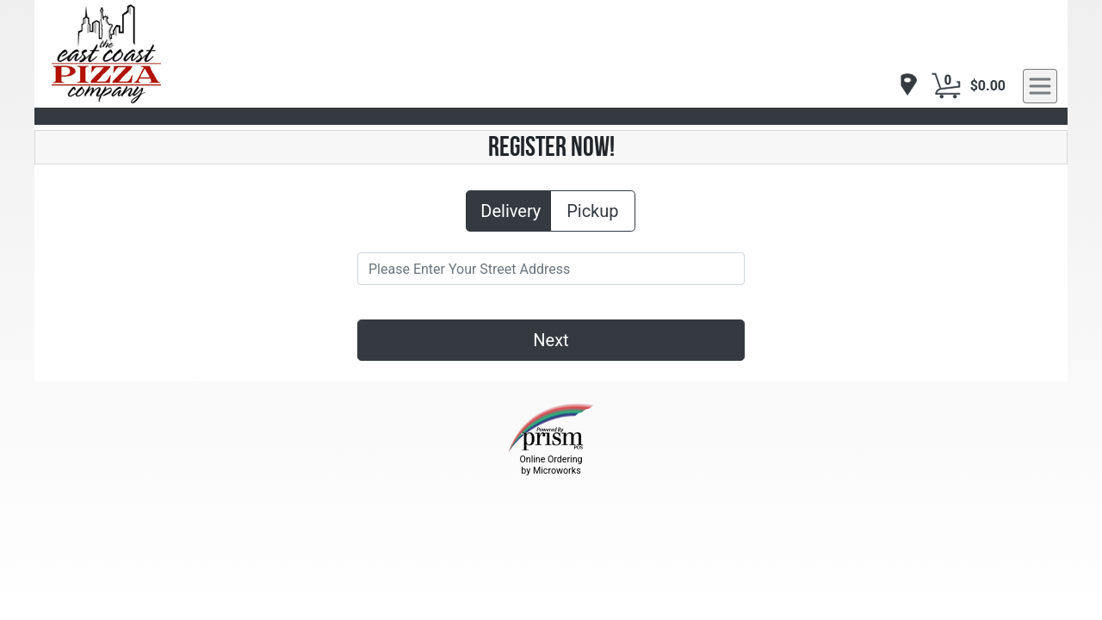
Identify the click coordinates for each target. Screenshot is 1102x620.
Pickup (592, 209)
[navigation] (904, 85)
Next (550, 340)
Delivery (510, 209)
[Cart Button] (946, 86)
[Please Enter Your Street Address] (551, 268)
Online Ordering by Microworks (550, 465)
